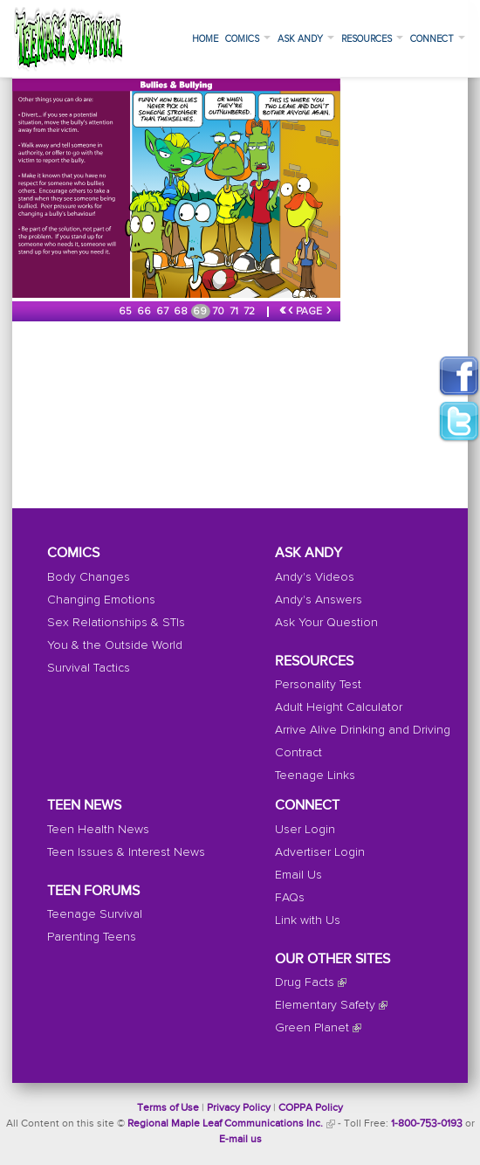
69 (201, 312)
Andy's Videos (314, 577)
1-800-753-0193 (427, 1124)
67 (163, 312)
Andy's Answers (318, 600)
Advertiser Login (320, 852)
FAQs (290, 898)
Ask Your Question (326, 623)
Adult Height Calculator (338, 707)
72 (250, 312)
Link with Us (307, 920)
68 (182, 312)
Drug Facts (304, 982)
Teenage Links (315, 775)
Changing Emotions (101, 600)
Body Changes (88, 577)
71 (235, 312)
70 (219, 312)
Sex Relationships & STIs (116, 623)
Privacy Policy (239, 1108)
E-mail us (240, 1139)
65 (126, 312)
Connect (437, 39)
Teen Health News (98, 830)
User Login (305, 830)
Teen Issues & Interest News (126, 852)
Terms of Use (168, 1108)
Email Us (298, 875)
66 (145, 312)
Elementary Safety (325, 1005)
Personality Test (318, 685)
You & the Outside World (114, 645)
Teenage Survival (94, 914)
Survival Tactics (88, 668)
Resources (372, 39)
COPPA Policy (310, 1108)
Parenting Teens (91, 937)
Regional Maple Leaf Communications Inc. (225, 1124)
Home (205, 39)
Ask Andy (306, 39)
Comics (248, 39)
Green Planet (312, 1028)
